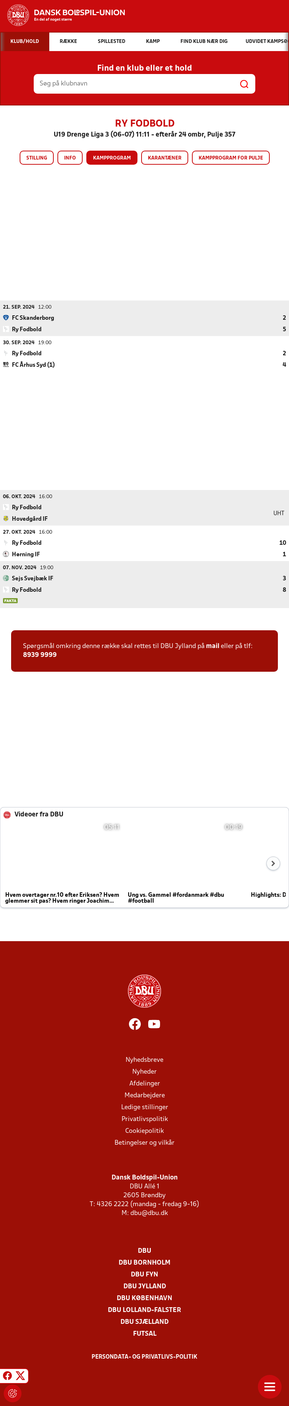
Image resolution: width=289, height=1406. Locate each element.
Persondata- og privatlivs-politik (144, 1356)
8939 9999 (40, 655)
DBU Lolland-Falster (144, 1310)
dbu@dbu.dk (149, 1213)
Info (70, 158)
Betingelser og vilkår (144, 1143)
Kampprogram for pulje (231, 158)
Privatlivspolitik (145, 1119)
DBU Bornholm (144, 1262)
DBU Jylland (144, 1286)
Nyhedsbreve (144, 1060)
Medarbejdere (144, 1095)
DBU (144, 1251)
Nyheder (144, 1071)
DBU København (144, 1298)
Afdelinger (144, 1083)
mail (212, 646)
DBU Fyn (144, 1274)
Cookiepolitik (144, 1131)
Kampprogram (112, 158)
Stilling (36, 158)
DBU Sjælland (144, 1322)
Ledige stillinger (144, 1107)
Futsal (144, 1334)
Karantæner (165, 158)
